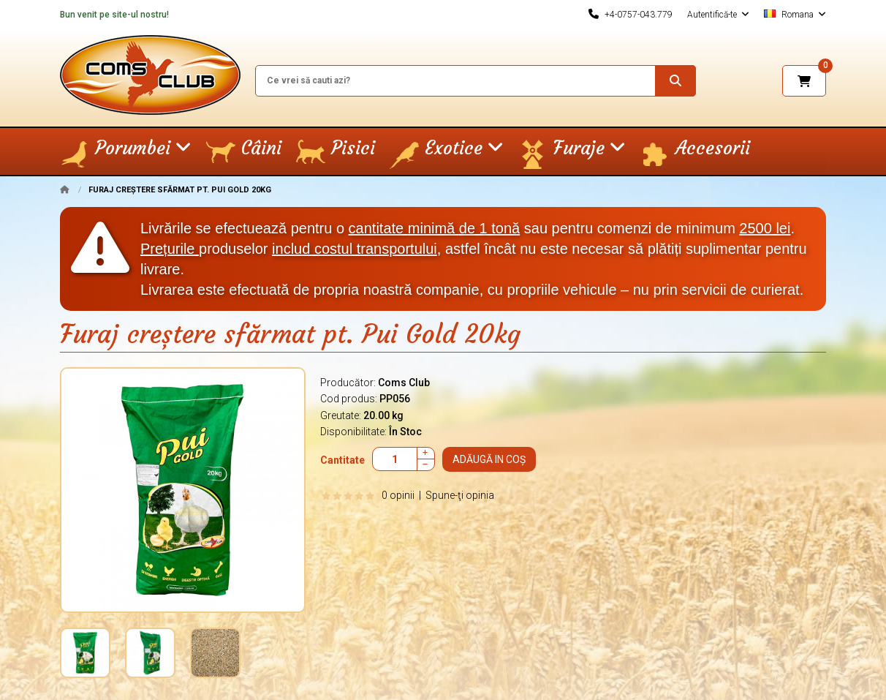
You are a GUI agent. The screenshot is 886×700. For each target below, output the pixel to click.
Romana (795, 15)
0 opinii (398, 495)
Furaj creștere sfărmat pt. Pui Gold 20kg (179, 190)
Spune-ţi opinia (459, 495)
